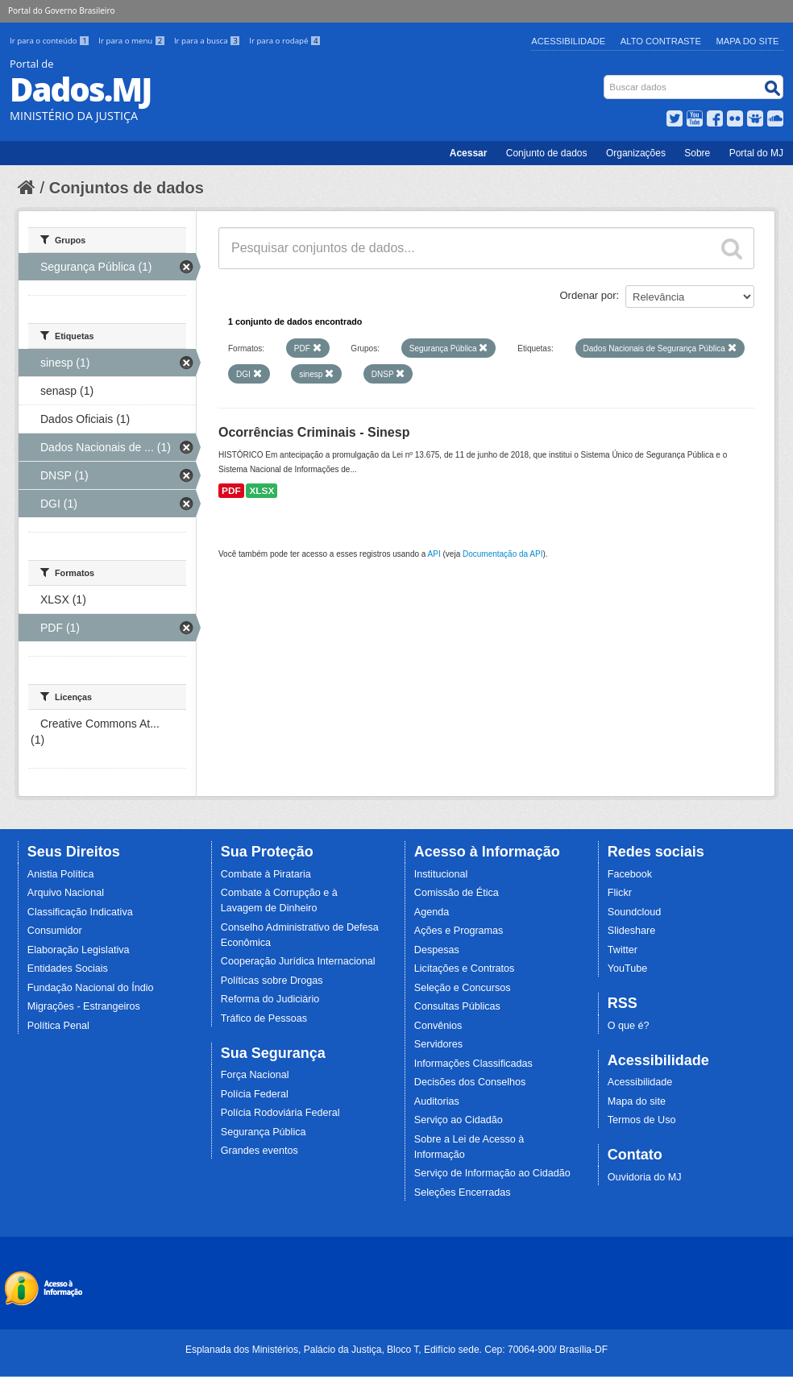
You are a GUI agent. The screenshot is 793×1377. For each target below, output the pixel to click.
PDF (231, 490)
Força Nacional (255, 1074)
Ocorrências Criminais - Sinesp (313, 432)
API (434, 554)
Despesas (436, 950)
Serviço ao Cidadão (458, 1120)
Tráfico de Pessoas (264, 1018)
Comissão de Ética (456, 892)
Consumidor (54, 930)
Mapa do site (637, 1101)
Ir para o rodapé (285, 40)
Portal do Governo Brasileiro (61, 10)
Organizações (636, 153)
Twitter (622, 950)
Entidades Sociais (67, 968)
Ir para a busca (208, 40)
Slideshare (632, 930)
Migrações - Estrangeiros (83, 1006)
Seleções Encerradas (462, 1192)
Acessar (469, 153)
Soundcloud (635, 912)
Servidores (438, 1044)
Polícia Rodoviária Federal (280, 1112)
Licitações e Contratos (464, 968)
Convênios (438, 1025)
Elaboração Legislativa (78, 950)
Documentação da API (503, 554)
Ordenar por (588, 295)
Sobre (697, 153)
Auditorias (436, 1101)
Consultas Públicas (457, 1006)
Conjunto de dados (546, 153)
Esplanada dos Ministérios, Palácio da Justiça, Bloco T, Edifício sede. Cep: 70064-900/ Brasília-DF (396, 1349)
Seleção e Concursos (462, 987)
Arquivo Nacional (65, 892)
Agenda (431, 912)
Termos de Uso (642, 1120)
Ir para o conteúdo (51, 40)
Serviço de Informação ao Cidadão (492, 1173)
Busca (605, 78)
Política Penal (58, 1025)
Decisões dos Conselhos (470, 1082)
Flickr (620, 892)
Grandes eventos (259, 1150)
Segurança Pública (263, 1132)
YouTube (628, 968)
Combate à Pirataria (266, 874)
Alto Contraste (661, 41)
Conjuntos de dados (126, 188)
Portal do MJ (756, 153)
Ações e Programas (459, 930)
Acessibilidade (568, 41)
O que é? (629, 1025)
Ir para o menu (133, 40)
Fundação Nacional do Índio (90, 987)
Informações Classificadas (473, 1063)
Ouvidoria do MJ (645, 1177)
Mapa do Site (747, 41)
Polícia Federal (255, 1094)
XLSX (261, 490)
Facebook (630, 874)
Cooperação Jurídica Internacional (298, 961)
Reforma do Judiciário (270, 999)
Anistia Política (60, 874)
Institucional (441, 874)
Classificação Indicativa (80, 912)
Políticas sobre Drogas (272, 980)
